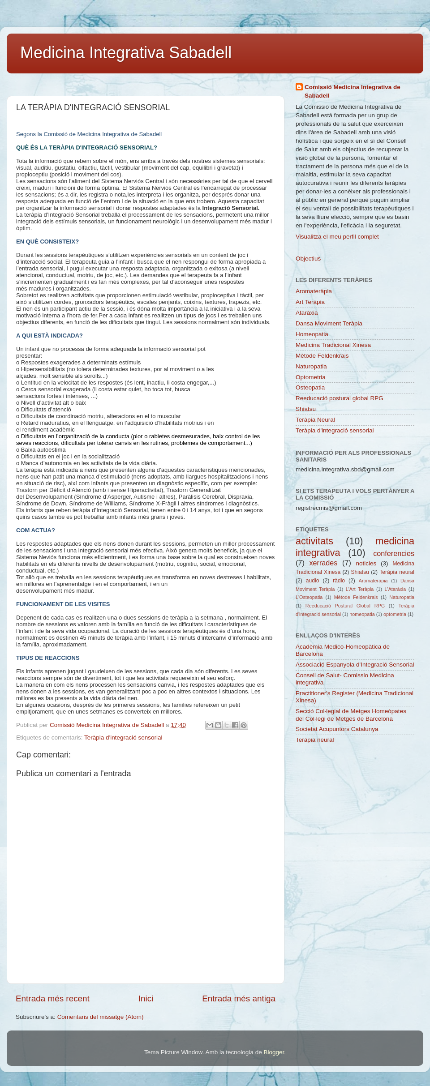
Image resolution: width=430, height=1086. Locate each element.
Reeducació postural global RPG (339, 398)
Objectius (308, 258)
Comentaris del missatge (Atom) (100, 1016)
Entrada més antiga (238, 998)
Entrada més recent (53, 998)
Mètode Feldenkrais (322, 355)
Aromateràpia (314, 291)
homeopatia (361, 614)
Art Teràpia (310, 302)
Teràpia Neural (315, 419)
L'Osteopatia (309, 597)
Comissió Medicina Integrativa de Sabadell (352, 91)
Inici (146, 998)
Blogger (273, 1052)
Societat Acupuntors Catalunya (337, 729)
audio (312, 580)
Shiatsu (306, 409)
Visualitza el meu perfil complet (337, 236)
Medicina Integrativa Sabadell (126, 52)
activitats (314, 541)
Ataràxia (307, 312)
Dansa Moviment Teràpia (329, 323)
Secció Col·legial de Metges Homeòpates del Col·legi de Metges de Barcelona (351, 715)
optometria (394, 614)
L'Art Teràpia (360, 589)
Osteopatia (310, 387)
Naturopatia (311, 366)
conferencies (393, 553)
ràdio (339, 580)
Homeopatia (312, 334)
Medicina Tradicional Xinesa (333, 345)
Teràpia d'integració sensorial (123, 737)
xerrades (323, 563)
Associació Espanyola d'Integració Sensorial (355, 664)
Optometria (311, 377)
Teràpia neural (396, 572)
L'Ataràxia (395, 589)
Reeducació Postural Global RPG (345, 605)
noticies (366, 563)
